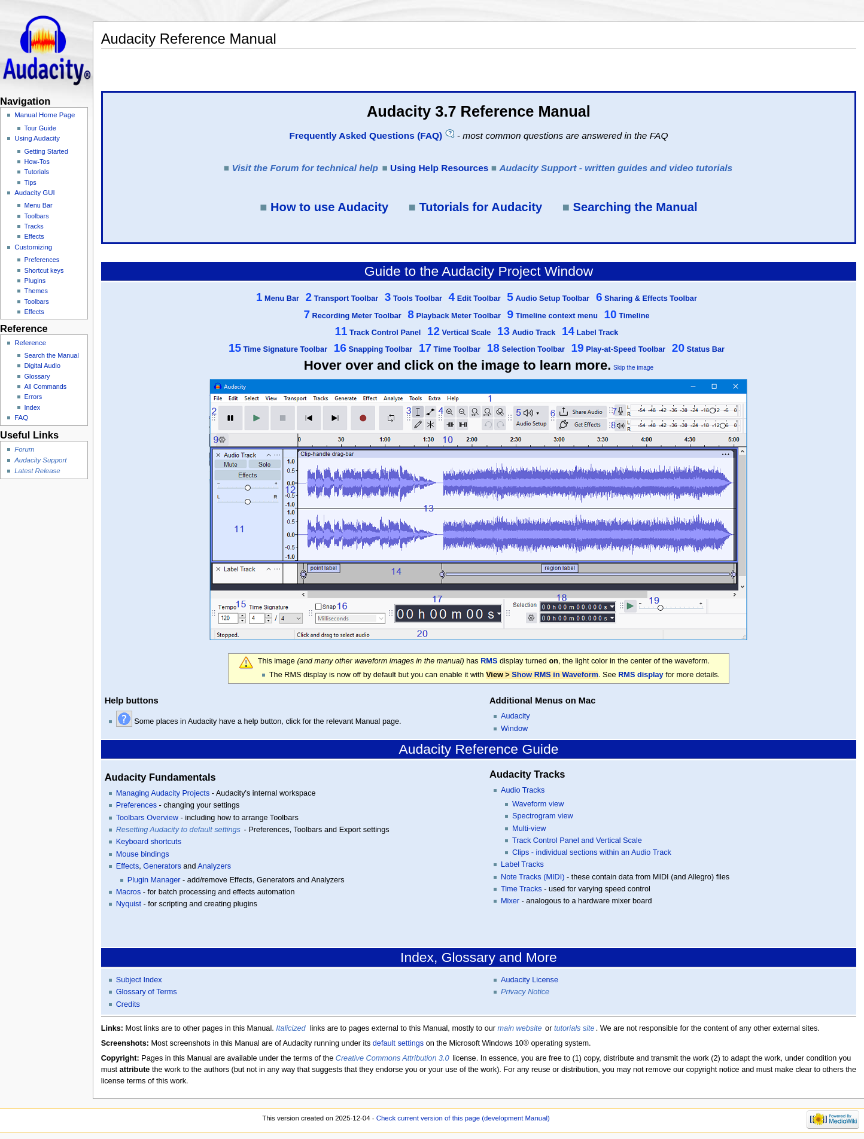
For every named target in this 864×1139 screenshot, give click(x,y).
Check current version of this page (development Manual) (463, 1118)
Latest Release (37, 470)
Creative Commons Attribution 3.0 (392, 1058)
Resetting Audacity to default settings (178, 830)
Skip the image (633, 367)
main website (520, 1028)
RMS (488, 661)
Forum (24, 449)
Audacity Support (40, 460)
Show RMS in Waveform (555, 675)
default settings (398, 1043)
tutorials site (574, 1028)
